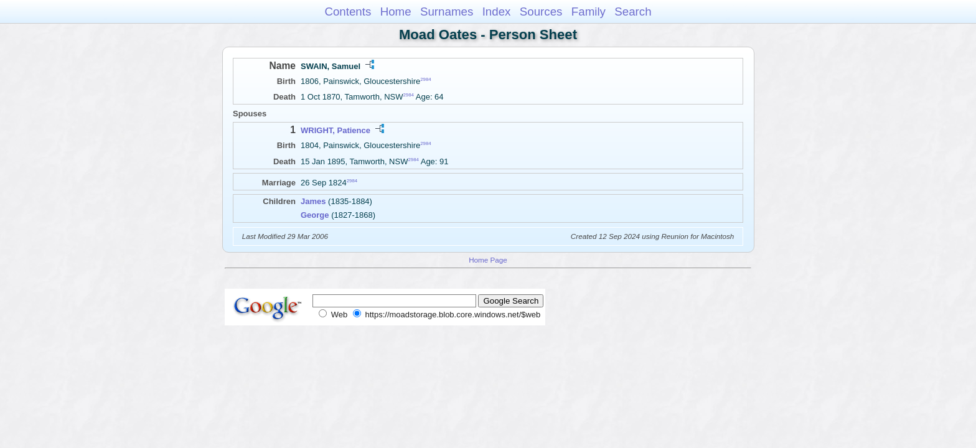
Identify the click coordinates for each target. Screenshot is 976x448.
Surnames (446, 11)
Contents (347, 11)
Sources (541, 11)
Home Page (488, 260)
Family (588, 11)
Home (395, 11)
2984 (425, 79)
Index (496, 11)
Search (632, 11)
